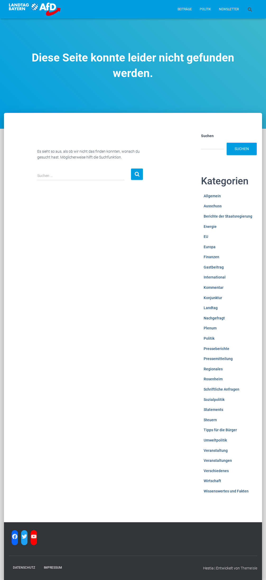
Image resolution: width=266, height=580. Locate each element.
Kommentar (213, 287)
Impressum (53, 567)
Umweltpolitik (215, 440)
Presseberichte (216, 349)
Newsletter (229, 9)
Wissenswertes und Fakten (226, 491)
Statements (213, 410)
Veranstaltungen (218, 460)
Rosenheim (213, 379)
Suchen (207, 136)
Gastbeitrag (214, 267)
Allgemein (212, 196)
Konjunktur (213, 298)
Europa (210, 247)
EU (206, 236)
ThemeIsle (249, 568)
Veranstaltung (216, 450)
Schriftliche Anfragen (221, 389)
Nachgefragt (214, 318)
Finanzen (211, 257)
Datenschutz (24, 567)
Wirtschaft (212, 481)
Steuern (210, 420)
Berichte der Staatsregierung (228, 216)
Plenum (210, 328)
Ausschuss (213, 206)
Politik (205, 9)
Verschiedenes (216, 471)
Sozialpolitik (214, 399)
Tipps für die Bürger (220, 430)
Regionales (213, 369)
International (215, 277)
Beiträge (185, 9)
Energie (210, 226)
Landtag (211, 308)
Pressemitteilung (218, 359)
